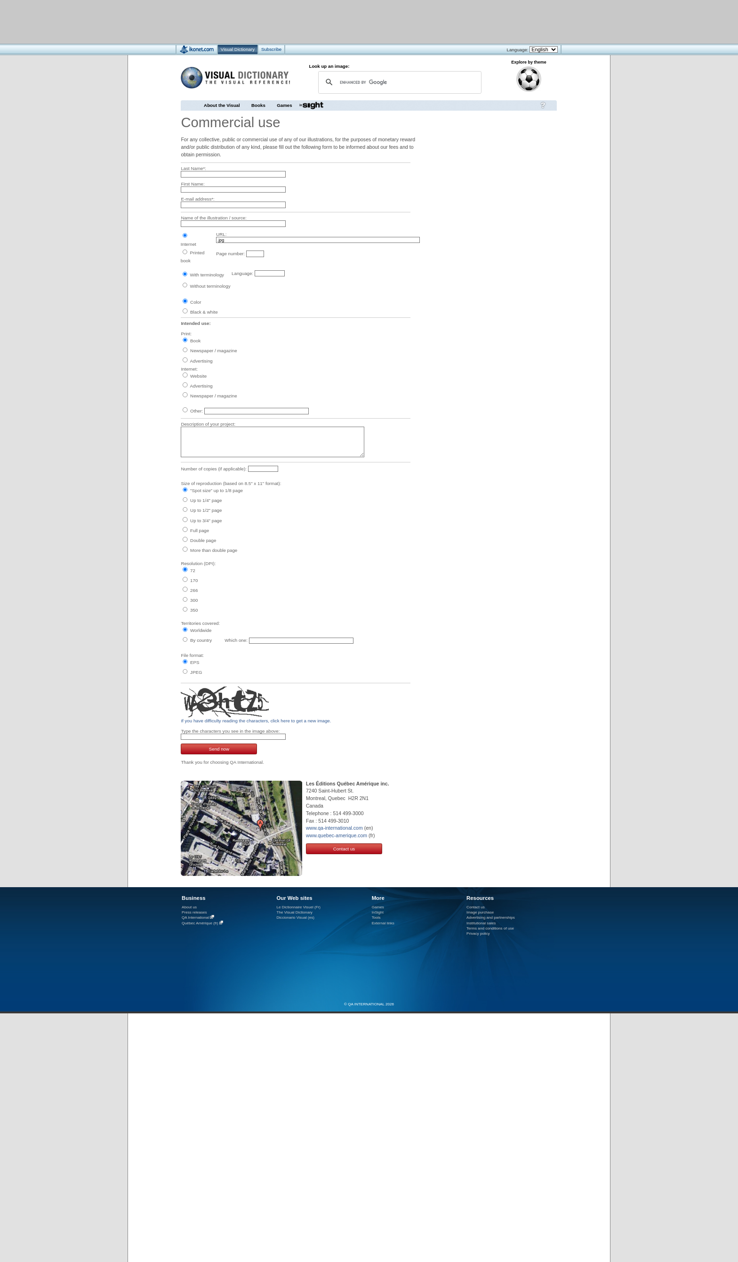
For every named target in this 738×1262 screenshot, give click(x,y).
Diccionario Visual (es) (295, 917)
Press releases (194, 912)
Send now (219, 749)
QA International (195, 917)
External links (383, 923)
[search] (398, 82)
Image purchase (480, 912)
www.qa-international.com (334, 828)
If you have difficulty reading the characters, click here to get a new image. (256, 720)
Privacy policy (478, 933)
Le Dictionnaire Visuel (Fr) (298, 907)
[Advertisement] (341, 21)
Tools (376, 917)
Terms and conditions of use (490, 928)
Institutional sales (481, 923)
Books (258, 105)
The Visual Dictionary (294, 912)
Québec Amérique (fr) (200, 923)
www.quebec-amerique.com (336, 835)
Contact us (344, 848)
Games (284, 105)
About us (189, 907)
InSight (378, 912)
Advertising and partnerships (490, 917)
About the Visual (222, 105)
